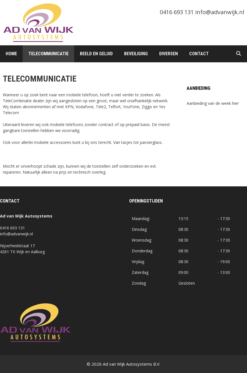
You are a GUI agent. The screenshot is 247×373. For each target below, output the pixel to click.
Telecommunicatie (48, 53)
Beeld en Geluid (96, 53)
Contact (199, 53)
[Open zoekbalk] (238, 53)
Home (11, 53)
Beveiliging (136, 53)
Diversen (168, 53)
